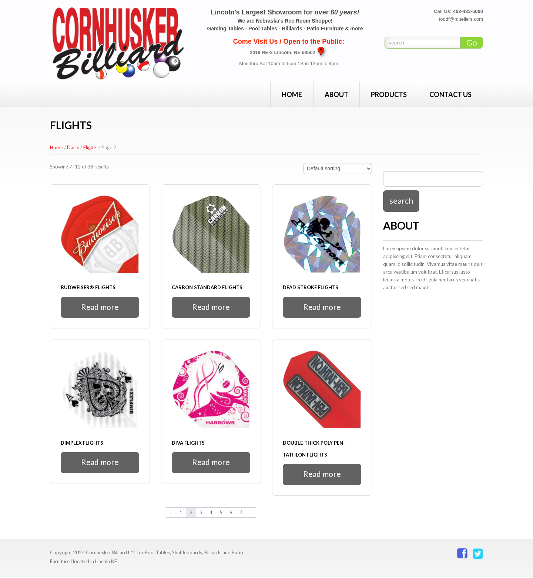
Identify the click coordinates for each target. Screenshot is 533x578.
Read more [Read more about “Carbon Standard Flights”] (211, 307)
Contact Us (450, 94)
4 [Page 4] (210, 513)
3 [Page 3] (201, 513)
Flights (90, 147)
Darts (73, 147)
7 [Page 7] (240, 513)
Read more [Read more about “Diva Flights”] (211, 463)
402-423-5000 (468, 11)
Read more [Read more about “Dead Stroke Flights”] (322, 307)
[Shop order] (337, 168)
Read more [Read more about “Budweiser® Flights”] (100, 307)
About (336, 94)
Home (292, 94)
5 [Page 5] (220, 513)
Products (389, 94)
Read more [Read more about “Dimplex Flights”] (100, 463)
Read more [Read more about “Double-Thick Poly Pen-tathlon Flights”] (322, 475)
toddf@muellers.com (461, 19)
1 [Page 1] (181, 513)
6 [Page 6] (230, 513)
